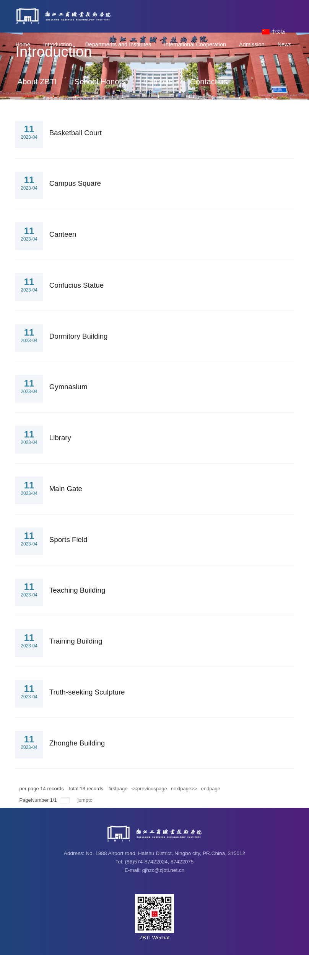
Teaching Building (77, 590)
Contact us (208, 81)
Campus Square (75, 183)
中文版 (278, 31)
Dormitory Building (78, 336)
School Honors (100, 81)
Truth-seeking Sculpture (87, 692)
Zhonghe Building (77, 743)
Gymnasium (68, 387)
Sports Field (68, 540)
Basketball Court (75, 133)
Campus (157, 81)
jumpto (86, 800)
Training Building (75, 641)
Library (60, 438)
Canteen (62, 234)
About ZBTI (37, 81)
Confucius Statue (76, 285)
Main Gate (65, 489)
